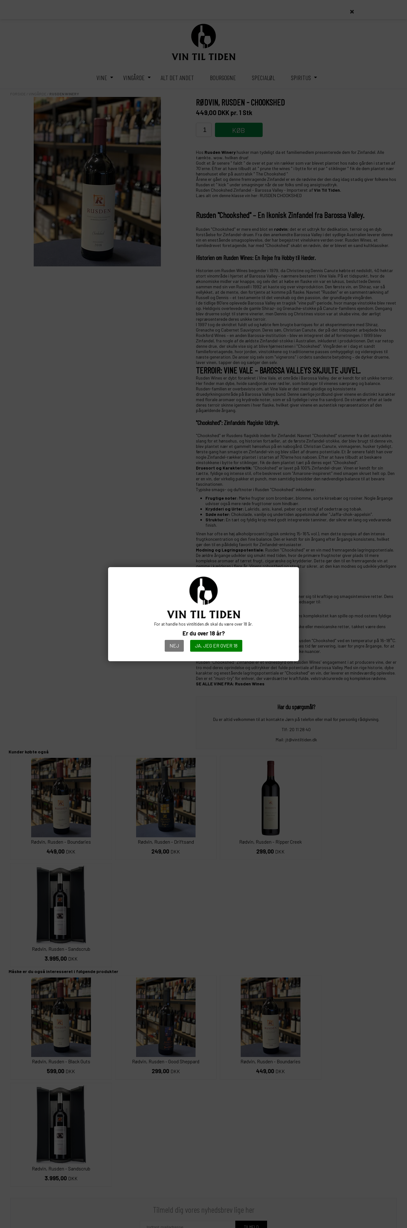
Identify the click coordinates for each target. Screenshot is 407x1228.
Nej (174, 645)
